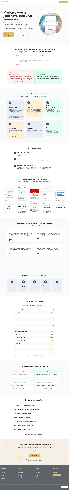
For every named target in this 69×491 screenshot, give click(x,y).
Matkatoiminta (3, 477)
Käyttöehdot (20, 475)
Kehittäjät (3, 478)
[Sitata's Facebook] (29, 482)
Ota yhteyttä (55, 472)
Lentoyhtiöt (3, 472)
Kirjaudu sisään (57, 474)
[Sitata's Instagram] (34, 482)
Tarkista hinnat (63, 1)
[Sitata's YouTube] (40, 482)
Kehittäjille (37, 475)
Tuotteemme (20, 471)
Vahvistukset (55, 471)
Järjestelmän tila (38, 477)
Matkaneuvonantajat (5, 471)
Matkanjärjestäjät (4, 474)
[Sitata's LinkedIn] (37, 482)
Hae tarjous (38, 472)
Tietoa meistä (20, 474)
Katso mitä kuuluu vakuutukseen (21, 34)
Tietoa (56, 1)
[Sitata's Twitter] (32, 482)
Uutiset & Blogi (21, 472)
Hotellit (2, 475)
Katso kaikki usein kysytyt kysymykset (34, 434)
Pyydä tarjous (9, 34)
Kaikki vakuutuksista (39, 474)
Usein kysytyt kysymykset (40, 471)
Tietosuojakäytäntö (21, 477)
